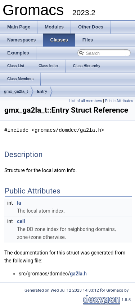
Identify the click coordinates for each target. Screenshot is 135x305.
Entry (42, 91)
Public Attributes (119, 101)
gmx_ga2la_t (16, 91)
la (19, 202)
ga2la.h (78, 273)
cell (21, 221)
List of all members (85, 101)
